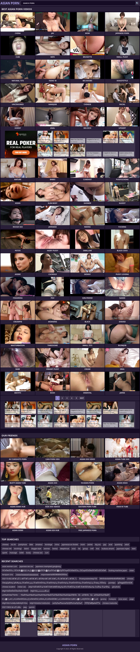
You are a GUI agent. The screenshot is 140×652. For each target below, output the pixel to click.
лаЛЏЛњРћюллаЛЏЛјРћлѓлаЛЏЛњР (67, 603)
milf (91, 548)
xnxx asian (122, 599)
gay (104, 544)
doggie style (36, 548)
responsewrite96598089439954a (54, 574)
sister (131, 570)
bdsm (26, 548)
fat (79, 548)
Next (82, 398)
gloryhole (116, 587)
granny (103, 599)
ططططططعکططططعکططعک (27, 574)
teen (134, 548)
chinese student (8, 587)
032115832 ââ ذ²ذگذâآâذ (11, 607)
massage (13, 552)
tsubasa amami (108, 548)
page (132, 599)
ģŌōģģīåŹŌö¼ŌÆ (125, 583)
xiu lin (13, 544)
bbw (31, 544)
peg (25, 607)
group (85, 548)
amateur (38, 544)
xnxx (73, 548)
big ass (98, 544)
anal (110, 544)
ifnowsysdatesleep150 (88, 578)
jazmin (32, 607)
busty (28, 552)
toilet (21, 552)
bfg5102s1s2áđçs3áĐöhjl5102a (14, 603)
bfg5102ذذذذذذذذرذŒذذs (40, 591)
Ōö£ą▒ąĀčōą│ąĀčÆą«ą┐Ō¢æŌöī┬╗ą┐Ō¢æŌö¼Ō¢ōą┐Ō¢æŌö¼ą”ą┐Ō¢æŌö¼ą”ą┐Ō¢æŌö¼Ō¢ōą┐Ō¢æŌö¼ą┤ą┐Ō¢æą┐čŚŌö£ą (54, 583)
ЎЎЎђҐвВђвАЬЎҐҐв (92, 603)
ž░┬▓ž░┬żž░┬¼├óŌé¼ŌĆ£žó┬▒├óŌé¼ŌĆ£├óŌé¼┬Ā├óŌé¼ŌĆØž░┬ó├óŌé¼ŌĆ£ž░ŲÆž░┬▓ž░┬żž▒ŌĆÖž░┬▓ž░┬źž (50, 599)
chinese (5, 544)
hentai (55, 548)
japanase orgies (123, 548)
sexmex (47, 548)
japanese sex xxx (26, 566)
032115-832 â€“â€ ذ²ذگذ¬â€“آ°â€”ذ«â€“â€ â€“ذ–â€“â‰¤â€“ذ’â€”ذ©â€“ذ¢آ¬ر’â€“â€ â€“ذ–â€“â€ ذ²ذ (39, 578)
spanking (118, 544)
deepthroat (64, 548)
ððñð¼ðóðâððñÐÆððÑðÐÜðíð (112, 578)
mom (83, 544)
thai (97, 548)
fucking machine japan (118, 570)
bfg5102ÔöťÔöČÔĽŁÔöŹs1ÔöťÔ (15, 591)
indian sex (22, 587)
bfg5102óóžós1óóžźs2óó (40, 603)
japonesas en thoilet (70, 544)
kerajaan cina (7, 574)
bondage (48, 544)
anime (89, 544)
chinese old (6, 548)
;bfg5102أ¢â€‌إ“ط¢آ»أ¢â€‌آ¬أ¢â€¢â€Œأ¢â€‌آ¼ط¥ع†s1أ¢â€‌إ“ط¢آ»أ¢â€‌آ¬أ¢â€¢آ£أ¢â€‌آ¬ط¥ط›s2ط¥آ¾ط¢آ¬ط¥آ (69, 587)
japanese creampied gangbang (48, 566)
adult (127, 544)
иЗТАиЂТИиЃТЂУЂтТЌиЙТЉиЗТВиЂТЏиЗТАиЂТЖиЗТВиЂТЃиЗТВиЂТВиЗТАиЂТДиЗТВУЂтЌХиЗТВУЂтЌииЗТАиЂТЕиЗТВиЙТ (55, 595)
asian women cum (9, 566)
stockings (18, 548)
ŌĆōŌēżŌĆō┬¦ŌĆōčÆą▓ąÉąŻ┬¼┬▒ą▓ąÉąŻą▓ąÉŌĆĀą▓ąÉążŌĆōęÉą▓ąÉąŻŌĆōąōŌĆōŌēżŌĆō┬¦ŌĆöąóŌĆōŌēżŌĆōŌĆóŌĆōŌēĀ (54, 570)
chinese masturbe (110, 603)
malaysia (112, 599)
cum (47, 552)
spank (4, 552)
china (57, 544)
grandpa (111, 583)
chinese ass (37, 552)
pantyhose (22, 544)
